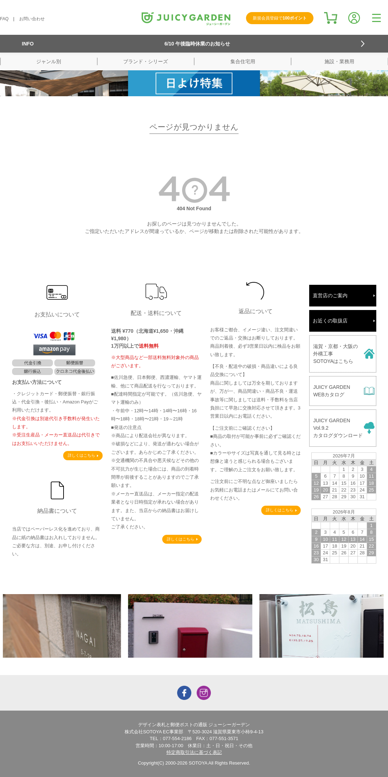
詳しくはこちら (81, 455)
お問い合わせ (32, 18)
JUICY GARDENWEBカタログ (331, 390)
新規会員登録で (280, 18)
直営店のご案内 (330, 295)
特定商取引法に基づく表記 (194, 752)
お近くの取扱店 (330, 321)
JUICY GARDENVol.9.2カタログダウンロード (338, 428)
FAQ (4, 18)
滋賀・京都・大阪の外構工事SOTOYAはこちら (335, 353)
